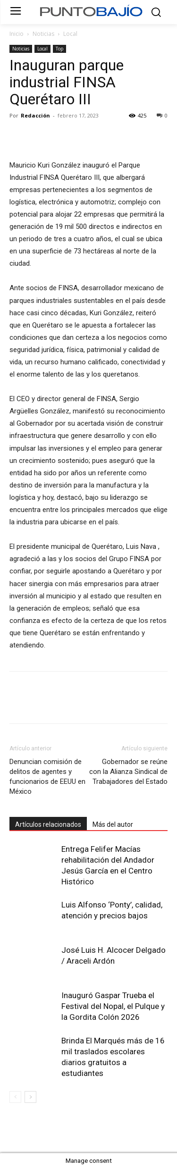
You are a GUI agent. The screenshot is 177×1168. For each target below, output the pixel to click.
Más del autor (113, 824)
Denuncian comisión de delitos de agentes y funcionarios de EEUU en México (47, 776)
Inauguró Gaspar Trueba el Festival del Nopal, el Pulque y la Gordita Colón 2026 (113, 1006)
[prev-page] (15, 1097)
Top (59, 48)
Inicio (16, 34)
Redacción (35, 115)
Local (70, 34)
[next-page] (30, 1097)
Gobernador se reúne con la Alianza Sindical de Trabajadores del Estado (128, 771)
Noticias (43, 34)
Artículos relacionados (48, 824)
